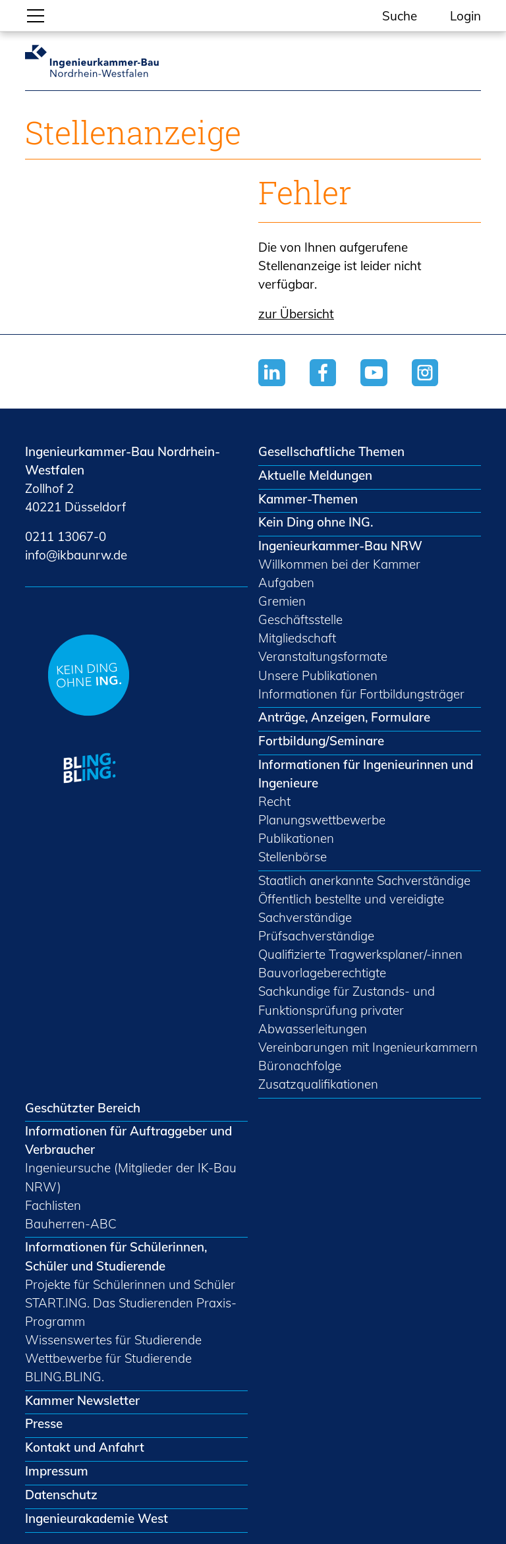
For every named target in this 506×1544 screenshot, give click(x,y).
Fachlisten (53, 1205)
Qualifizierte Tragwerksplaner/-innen (360, 954)
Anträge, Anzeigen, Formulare (344, 717)
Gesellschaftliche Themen (331, 451)
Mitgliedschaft (297, 638)
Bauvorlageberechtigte (322, 973)
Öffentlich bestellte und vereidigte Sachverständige (351, 908)
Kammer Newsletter (82, 1400)
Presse (44, 1423)
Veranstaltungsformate (322, 656)
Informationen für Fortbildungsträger (361, 694)
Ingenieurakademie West (96, 1518)
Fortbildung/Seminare (321, 741)
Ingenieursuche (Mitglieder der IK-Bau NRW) (131, 1177)
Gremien (282, 601)
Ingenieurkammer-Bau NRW (340, 546)
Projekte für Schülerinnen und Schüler (130, 1284)
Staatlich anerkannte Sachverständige (364, 880)
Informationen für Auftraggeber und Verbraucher (128, 1140)
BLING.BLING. (64, 1377)
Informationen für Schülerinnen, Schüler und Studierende (116, 1256)
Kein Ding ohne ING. (315, 522)
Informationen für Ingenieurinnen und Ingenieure (365, 774)
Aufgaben (286, 582)
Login (465, 16)
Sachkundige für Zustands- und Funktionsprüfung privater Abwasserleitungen (346, 1009)
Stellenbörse (292, 857)
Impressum (56, 1471)
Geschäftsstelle (300, 619)
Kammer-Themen (308, 499)
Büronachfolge (299, 1065)
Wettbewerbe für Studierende (108, 1358)
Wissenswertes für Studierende (113, 1340)
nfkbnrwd (76, 555)
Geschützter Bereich (82, 1108)
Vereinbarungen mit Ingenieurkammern (368, 1047)
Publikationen (296, 838)
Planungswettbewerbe (321, 820)
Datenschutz (61, 1494)
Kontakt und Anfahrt (84, 1447)
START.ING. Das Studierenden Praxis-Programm (131, 1312)
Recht (274, 801)
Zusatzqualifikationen (318, 1084)
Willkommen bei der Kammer (339, 564)
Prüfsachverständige (316, 936)
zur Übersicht (296, 314)
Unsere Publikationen (318, 675)
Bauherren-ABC (71, 1224)
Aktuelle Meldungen (315, 475)
